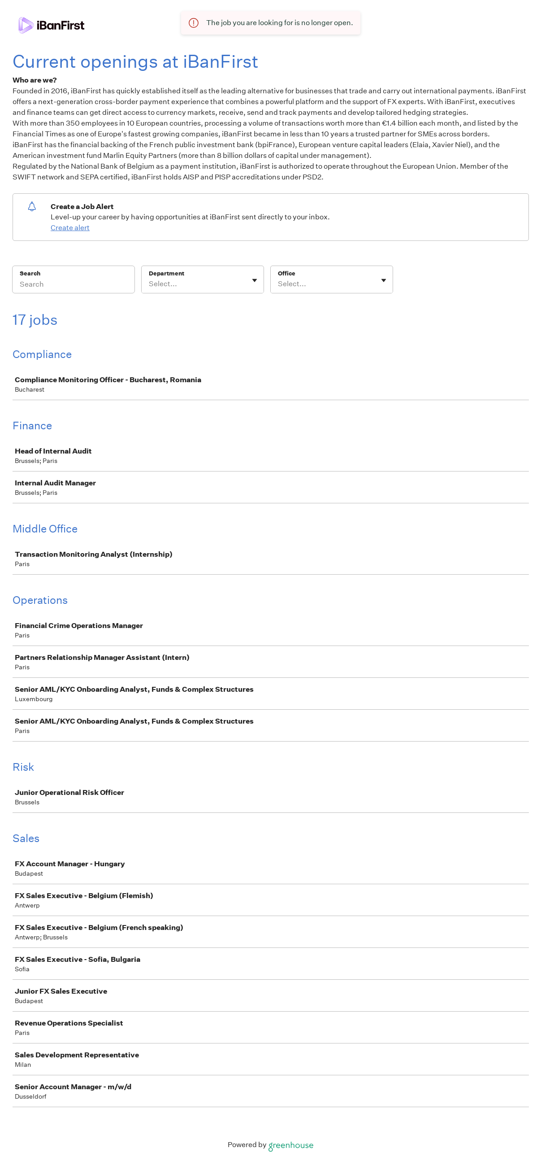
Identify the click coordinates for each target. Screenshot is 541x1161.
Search (30, 273)
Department (166, 273)
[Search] (73, 285)
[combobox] (149, 284)
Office (286, 273)
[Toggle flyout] (254, 280)
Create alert (70, 227)
